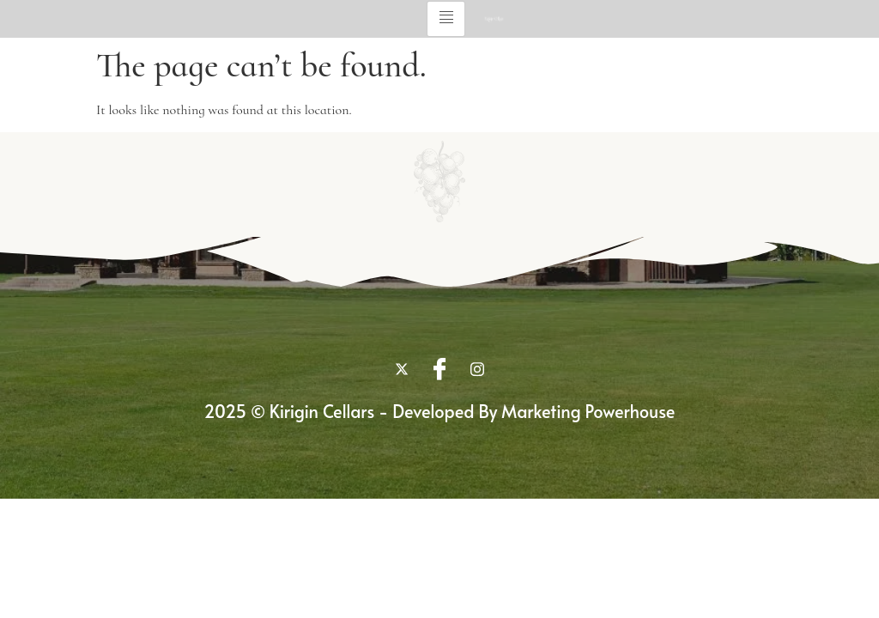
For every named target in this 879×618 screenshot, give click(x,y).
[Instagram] (477, 368)
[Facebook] (439, 368)
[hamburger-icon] (446, 19)
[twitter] (402, 368)
